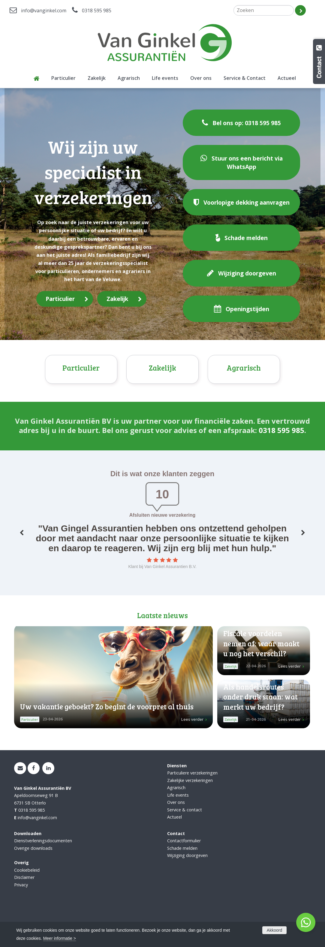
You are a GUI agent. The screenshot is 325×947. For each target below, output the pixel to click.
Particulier (60, 299)
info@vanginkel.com (43, 10)
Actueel (174, 854)
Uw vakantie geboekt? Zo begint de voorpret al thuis (107, 744)
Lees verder (192, 756)
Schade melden (182, 885)
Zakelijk (117, 299)
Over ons (176, 840)
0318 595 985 (96, 10)
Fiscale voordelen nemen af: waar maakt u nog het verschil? (261, 681)
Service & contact (184, 847)
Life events (178, 832)
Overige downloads (33, 885)
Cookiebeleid (27, 907)
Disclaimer (24, 915)
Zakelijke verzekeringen (190, 818)
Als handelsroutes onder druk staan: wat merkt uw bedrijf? (260, 734)
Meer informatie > (59, 938)
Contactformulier (184, 878)
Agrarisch (244, 405)
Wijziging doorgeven (187, 893)
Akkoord (274, 930)
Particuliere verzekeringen (192, 810)
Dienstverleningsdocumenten (43, 878)
